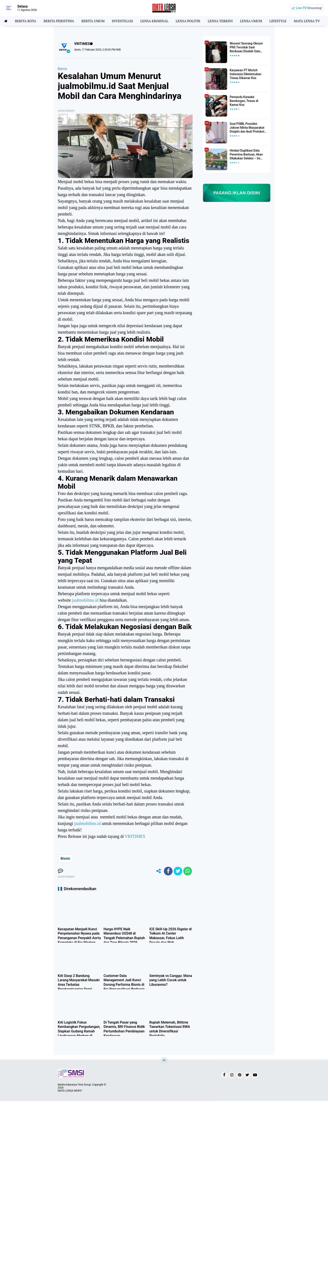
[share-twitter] (178, 871)
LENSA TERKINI (220, 21)
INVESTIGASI (122, 21)
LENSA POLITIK (188, 21)
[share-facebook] (168, 871)
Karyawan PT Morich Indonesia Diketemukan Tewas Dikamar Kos (245, 74)
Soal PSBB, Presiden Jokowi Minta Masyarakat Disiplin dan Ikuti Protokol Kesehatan (247, 128)
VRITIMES (135, 836)
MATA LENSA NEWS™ (70, 1090)
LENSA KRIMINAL (154, 21)
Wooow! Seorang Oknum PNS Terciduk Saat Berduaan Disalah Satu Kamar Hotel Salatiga (246, 47)
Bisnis (62, 69)
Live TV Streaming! (309, 8)
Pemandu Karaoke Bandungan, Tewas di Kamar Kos (244, 100)
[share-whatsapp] (187, 871)
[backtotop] (164, 1061)
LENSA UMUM (251, 21)
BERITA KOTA (25, 21)
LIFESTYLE (278, 21)
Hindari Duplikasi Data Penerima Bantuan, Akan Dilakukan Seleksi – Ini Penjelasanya (246, 154)
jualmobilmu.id (85, 600)
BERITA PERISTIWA (59, 21)
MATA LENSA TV (307, 21)
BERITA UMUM (93, 21)
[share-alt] (158, 871)
